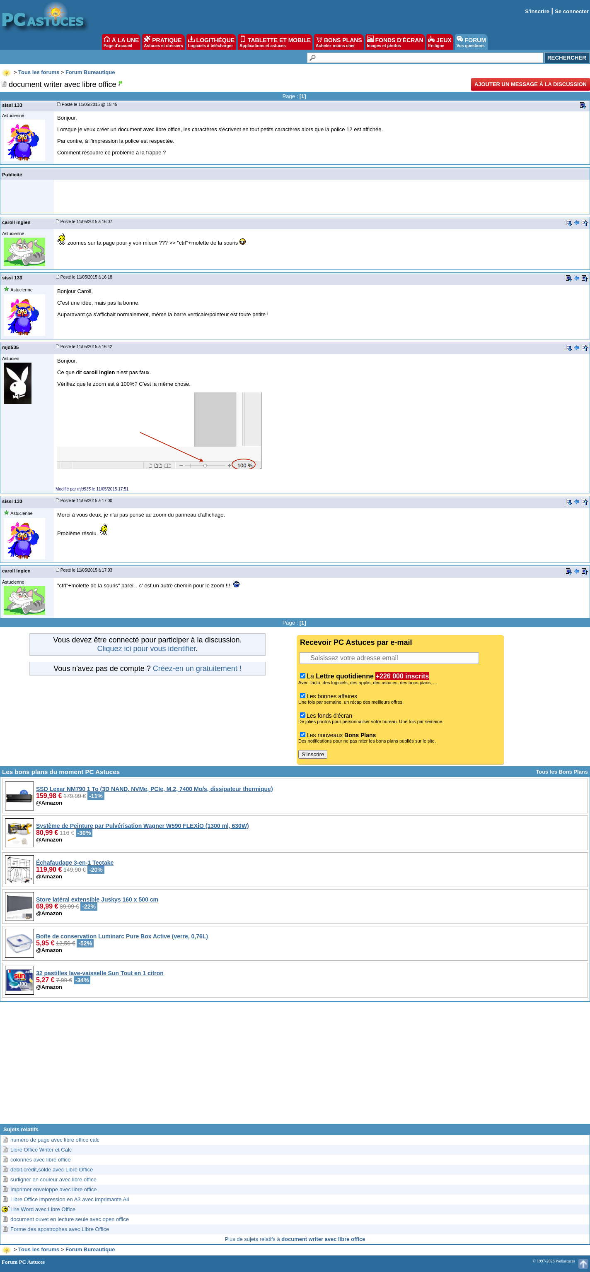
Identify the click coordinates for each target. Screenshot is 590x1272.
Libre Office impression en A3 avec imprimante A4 (69, 1199)
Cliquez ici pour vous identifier (146, 648)
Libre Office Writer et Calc (41, 1150)
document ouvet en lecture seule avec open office (69, 1219)
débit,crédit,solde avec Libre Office (51, 1169)
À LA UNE (121, 42)
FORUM (471, 42)
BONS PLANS (339, 42)
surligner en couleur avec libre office (53, 1179)
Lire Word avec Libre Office (42, 1209)
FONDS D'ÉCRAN (395, 42)
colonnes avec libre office (40, 1160)
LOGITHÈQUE (211, 42)
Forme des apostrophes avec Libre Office (59, 1229)
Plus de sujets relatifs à (295, 1239)
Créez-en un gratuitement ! (197, 668)
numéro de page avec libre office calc (54, 1140)
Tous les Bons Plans (562, 772)
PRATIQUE (163, 42)
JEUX (439, 42)
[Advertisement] (295, 1066)
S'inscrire (537, 11)
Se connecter (572, 11)
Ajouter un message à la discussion (530, 84)
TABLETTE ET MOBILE (275, 42)
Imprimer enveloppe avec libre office (53, 1189)
